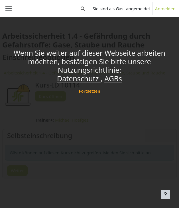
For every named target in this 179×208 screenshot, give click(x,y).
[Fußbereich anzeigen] (165, 194)
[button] (83, 8)
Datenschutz (79, 78)
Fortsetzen (89, 91)
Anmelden (165, 8)
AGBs (113, 78)
